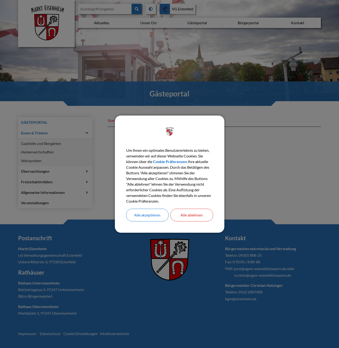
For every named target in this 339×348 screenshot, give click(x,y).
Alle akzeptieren (147, 215)
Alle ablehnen (192, 215)
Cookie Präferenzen (170, 161)
